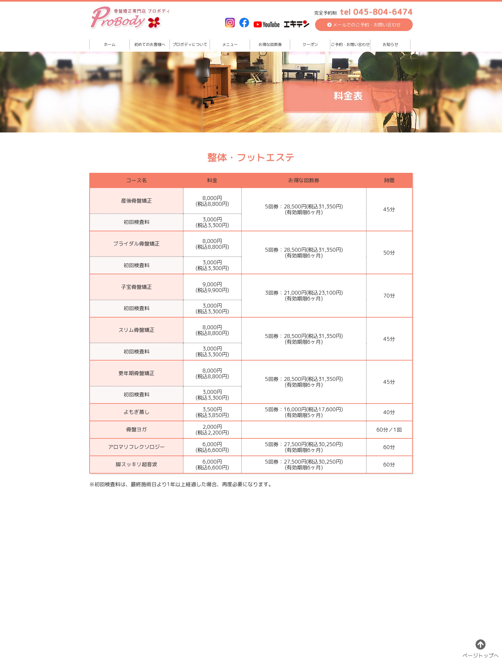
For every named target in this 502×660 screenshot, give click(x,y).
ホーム (109, 44)
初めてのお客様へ (149, 44)
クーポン (310, 44)
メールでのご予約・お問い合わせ (364, 25)
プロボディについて (189, 44)
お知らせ (390, 44)
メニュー (230, 44)
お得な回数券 (270, 44)
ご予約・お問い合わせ (350, 44)
